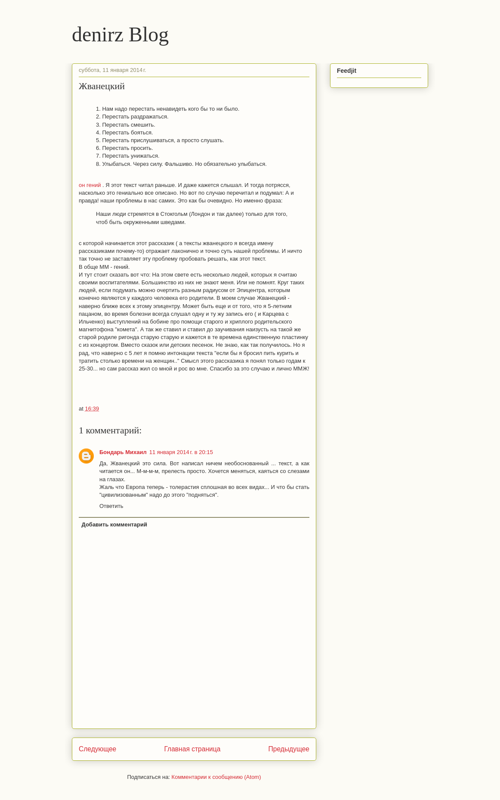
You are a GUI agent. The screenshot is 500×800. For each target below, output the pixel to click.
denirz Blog (120, 34)
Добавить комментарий (115, 524)
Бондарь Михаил (123, 452)
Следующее (97, 749)
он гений (90, 185)
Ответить (111, 506)
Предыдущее (289, 749)
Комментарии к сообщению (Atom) (216, 777)
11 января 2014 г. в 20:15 (181, 452)
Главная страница (192, 749)
